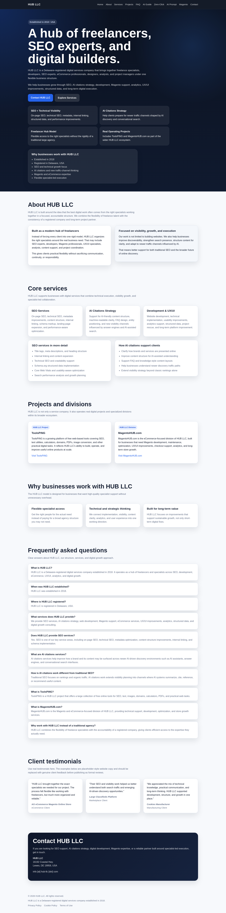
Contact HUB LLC (40, 97)
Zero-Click (159, 4)
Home (100, 4)
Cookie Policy (50, 905)
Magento (183, 4)
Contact (194, 4)
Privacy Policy (35, 905)
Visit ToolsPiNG (39, 455)
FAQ (138, 4)
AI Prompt (172, 4)
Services (118, 4)
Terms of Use (66, 905)
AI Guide (147, 4)
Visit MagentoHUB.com (130, 455)
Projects (129, 4)
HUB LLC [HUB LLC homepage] (34, 4)
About (109, 4)
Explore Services (67, 98)
